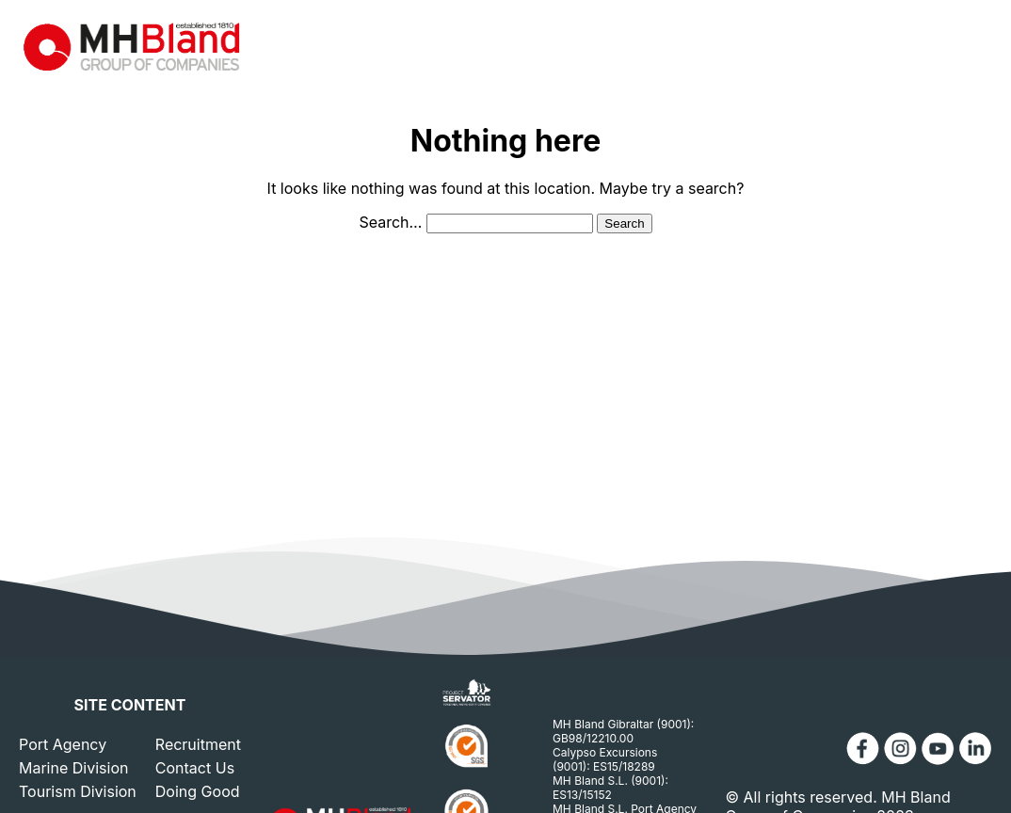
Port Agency (62, 744)
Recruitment (198, 744)
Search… (390, 222)
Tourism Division (77, 791)
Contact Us (194, 767)
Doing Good (197, 791)
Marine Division (73, 767)
